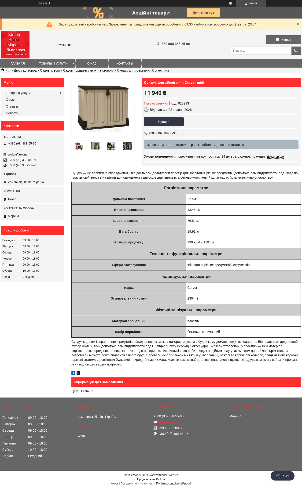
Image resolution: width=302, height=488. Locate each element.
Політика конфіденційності (173, 483)
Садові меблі (50, 70)
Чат (282, 476)
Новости (12, 113)
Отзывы (12, 106)
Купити (163, 121)
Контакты (125, 63)
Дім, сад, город (25, 70)
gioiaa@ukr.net (18, 154)
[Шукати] (296, 51)
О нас (92, 63)
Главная (18, 63)
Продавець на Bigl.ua (151, 479)
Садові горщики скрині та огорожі (88, 70)
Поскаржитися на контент (137, 483)
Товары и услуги (53, 63)
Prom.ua (173, 475)
